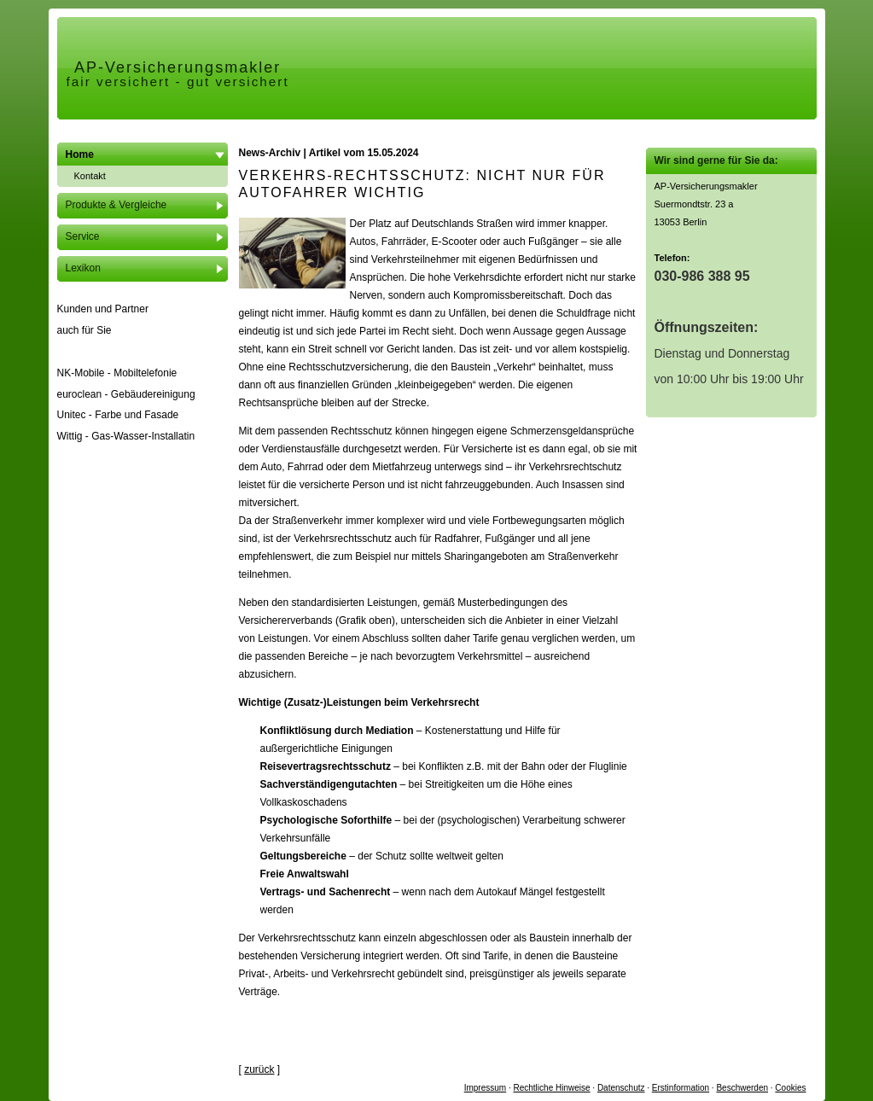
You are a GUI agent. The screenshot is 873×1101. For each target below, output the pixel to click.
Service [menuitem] (83, 236)
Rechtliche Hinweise (552, 1087)
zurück (259, 1069)
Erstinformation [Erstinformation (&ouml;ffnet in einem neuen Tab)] (680, 1087)
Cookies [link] (790, 1087)
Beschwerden (742, 1087)
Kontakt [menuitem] (90, 176)
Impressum (485, 1087)
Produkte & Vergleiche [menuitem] (116, 205)
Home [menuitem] (80, 154)
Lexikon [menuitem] (83, 268)
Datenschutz (621, 1087)
